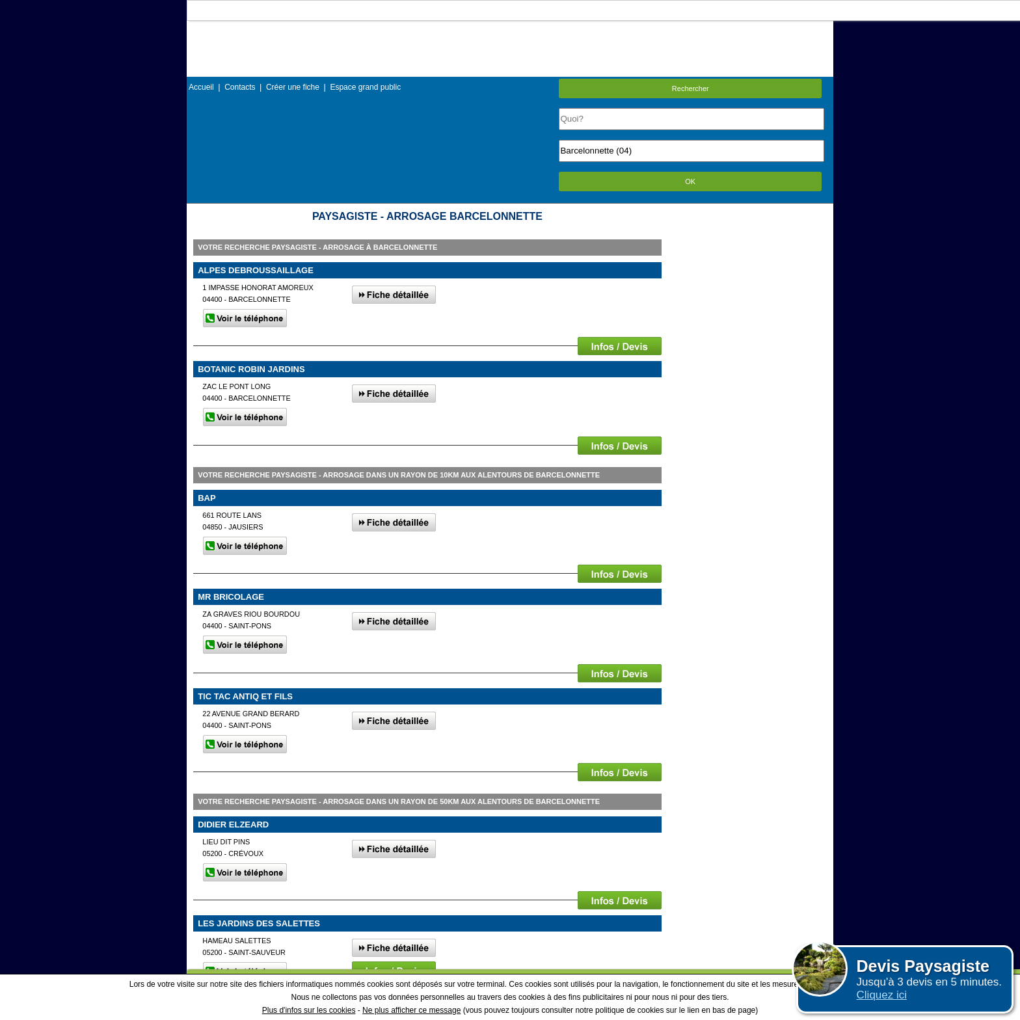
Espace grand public (365, 87)
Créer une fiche (292, 87)
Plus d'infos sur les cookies (309, 1010)
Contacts (239, 87)
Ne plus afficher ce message (411, 1010)
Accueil (201, 87)
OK (690, 181)
